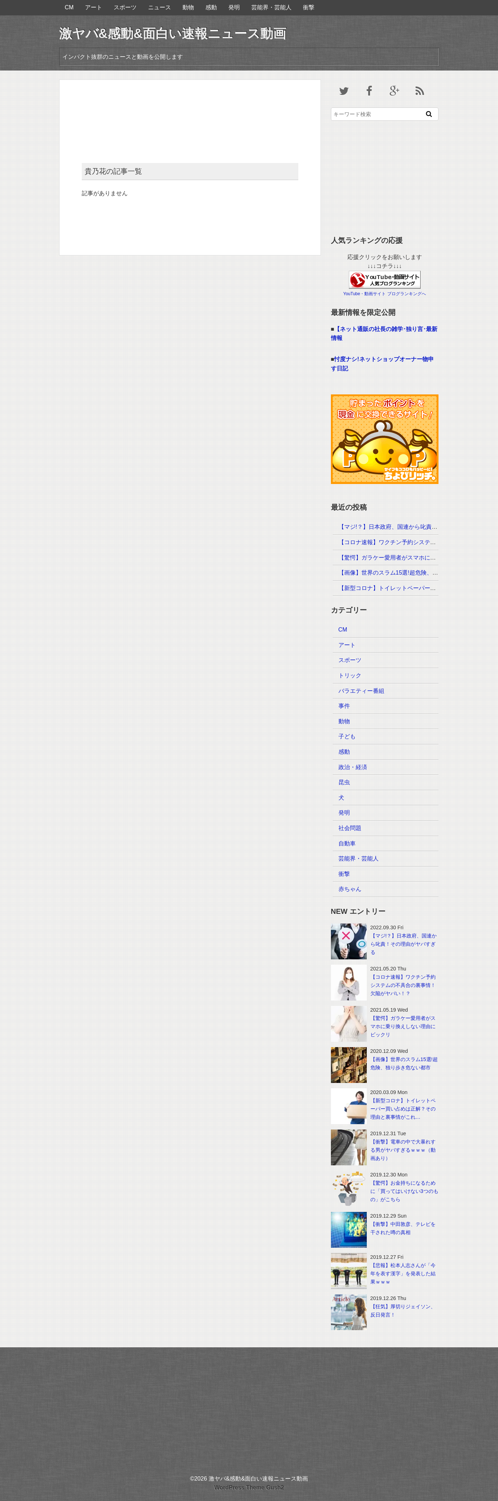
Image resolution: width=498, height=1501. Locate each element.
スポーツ (125, 7)
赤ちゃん (349, 889)
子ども (347, 736)
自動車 (347, 843)
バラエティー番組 (361, 691)
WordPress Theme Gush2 (249, 1488)
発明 (234, 7)
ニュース (159, 7)
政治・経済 (352, 767)
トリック (349, 675)
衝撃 (308, 7)
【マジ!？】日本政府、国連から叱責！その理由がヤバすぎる (416, 527)
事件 (344, 706)
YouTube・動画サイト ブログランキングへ (384, 293)
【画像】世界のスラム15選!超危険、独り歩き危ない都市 (411, 573)
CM (69, 7)
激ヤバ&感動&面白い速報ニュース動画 (172, 33)
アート (93, 7)
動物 (188, 7)
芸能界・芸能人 (271, 7)
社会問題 (349, 828)
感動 (211, 7)
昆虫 (344, 782)
